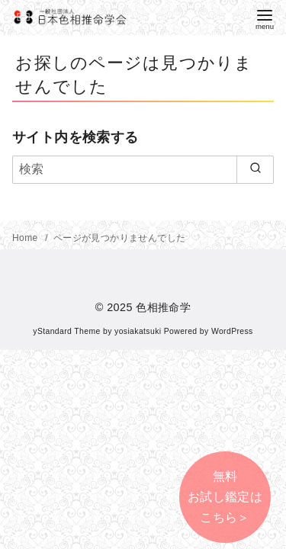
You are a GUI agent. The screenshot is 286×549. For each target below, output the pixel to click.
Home (26, 238)
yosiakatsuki (137, 331)
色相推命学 (163, 307)
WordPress (232, 331)
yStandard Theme (66, 331)
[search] (255, 169)
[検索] (143, 169)
